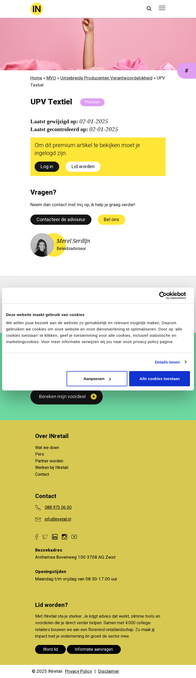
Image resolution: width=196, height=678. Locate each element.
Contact (42, 474)
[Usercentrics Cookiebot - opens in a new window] (167, 295)
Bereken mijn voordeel (62, 396)
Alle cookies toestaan (159, 378)
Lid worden (83, 166)
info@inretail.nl (58, 519)
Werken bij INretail (51, 468)
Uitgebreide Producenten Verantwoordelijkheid (106, 78)
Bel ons (111, 219)
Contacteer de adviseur (60, 219)
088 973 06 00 (58, 507)
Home (36, 78)
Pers (39, 454)
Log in (47, 166)
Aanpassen (97, 378)
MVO (51, 78)
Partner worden (49, 461)
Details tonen (167, 362)
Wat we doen (47, 448)
